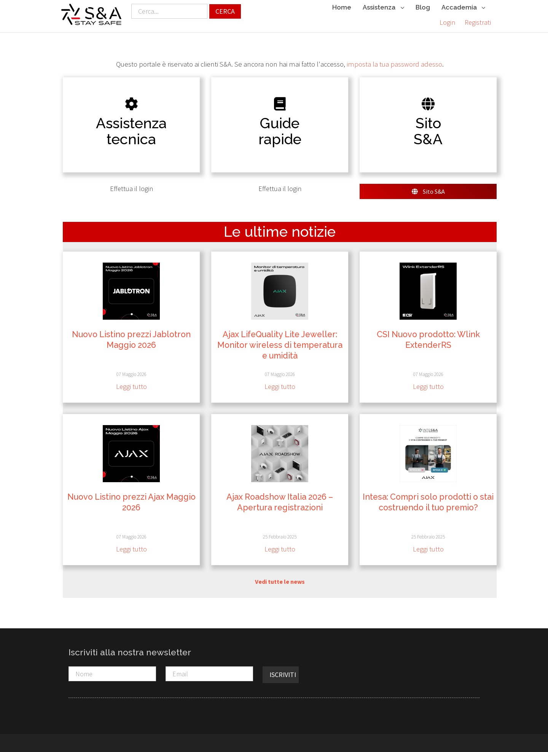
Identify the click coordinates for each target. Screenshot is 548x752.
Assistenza (383, 7)
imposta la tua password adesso (394, 62)
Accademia (463, 7)
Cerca (225, 11)
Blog (423, 7)
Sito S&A (428, 190)
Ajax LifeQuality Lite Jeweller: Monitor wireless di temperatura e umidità (279, 343)
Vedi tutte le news (280, 580)
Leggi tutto (131, 385)
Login (447, 22)
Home (341, 7)
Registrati (478, 22)
